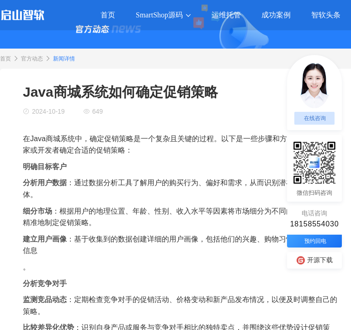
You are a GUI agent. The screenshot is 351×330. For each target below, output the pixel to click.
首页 (5, 58)
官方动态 (32, 58)
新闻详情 (64, 58)
